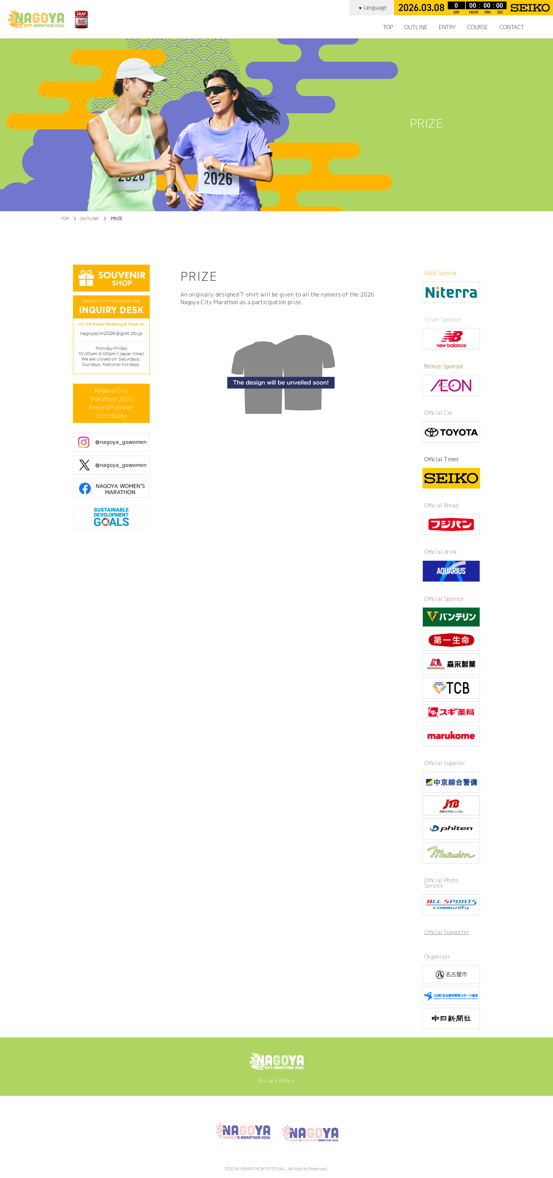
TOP (388, 27)
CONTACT (512, 27)
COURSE (477, 27)
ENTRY (447, 27)
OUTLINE (90, 218)
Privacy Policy (276, 1080)
